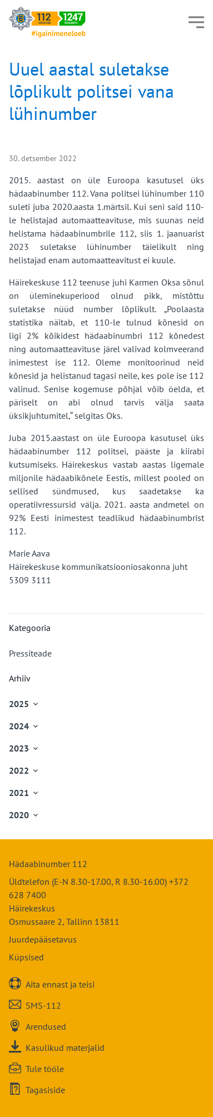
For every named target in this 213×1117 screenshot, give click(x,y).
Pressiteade (30, 653)
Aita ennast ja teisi (60, 984)
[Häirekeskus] (47, 22)
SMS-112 (43, 1005)
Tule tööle (45, 1068)
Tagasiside (45, 1089)
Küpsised (26, 957)
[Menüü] (196, 22)
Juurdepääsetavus (43, 939)
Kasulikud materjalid (65, 1047)
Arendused (46, 1026)
